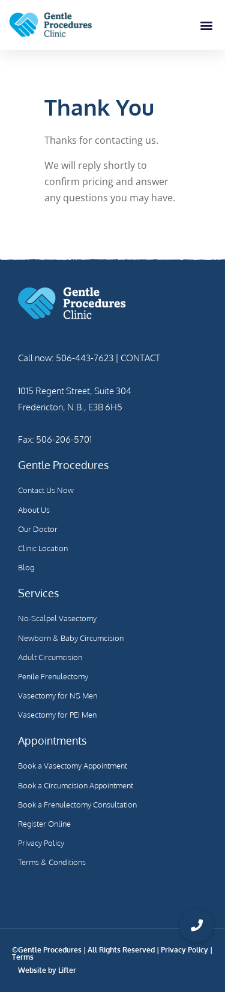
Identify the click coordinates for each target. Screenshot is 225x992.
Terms (23, 956)
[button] (206, 25)
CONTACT (139, 358)
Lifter (67, 970)
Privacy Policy (184, 949)
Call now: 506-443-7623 (65, 358)
